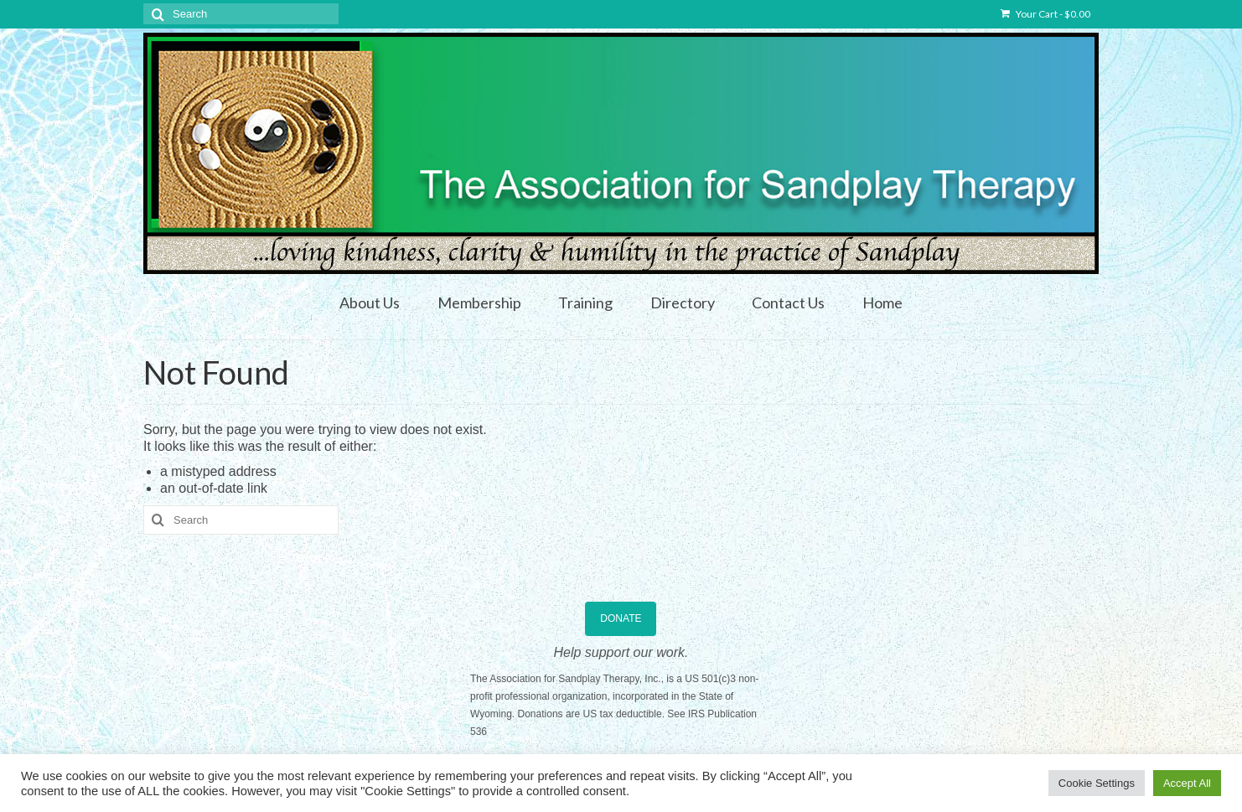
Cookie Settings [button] (1096, 783)
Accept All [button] (1187, 783)
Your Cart (1045, 14)
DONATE (620, 618)
